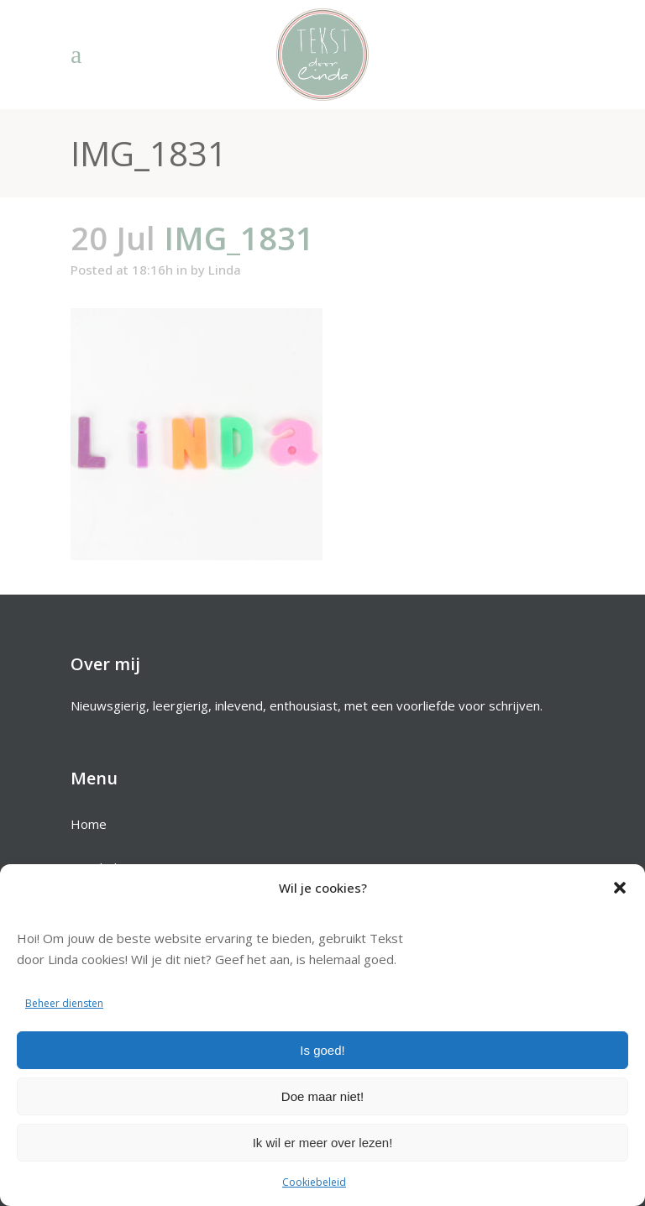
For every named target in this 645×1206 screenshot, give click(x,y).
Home (89, 823)
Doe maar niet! (322, 1096)
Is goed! (322, 1050)
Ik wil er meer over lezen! (323, 1142)
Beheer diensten (64, 1003)
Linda (224, 269)
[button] (619, 887)
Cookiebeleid (314, 1182)
